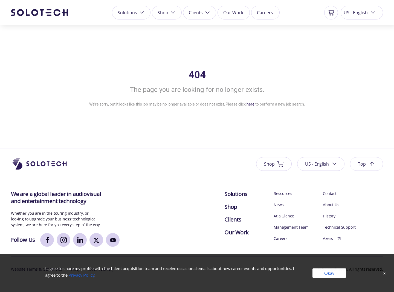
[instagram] (63, 240)
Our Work (233, 13)
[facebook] (47, 240)
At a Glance (284, 216)
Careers (265, 13)
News (278, 204)
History (329, 216)
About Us (331, 204)
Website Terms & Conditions (36, 269)
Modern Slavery (99, 269)
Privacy (73, 269)
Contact (330, 193)
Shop (167, 12)
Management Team (291, 227)
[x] (96, 240)
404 (197, 75)
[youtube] (113, 240)
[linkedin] (80, 240)
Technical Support (339, 227)
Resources (283, 193)
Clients (200, 12)
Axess (332, 239)
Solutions (131, 12)
